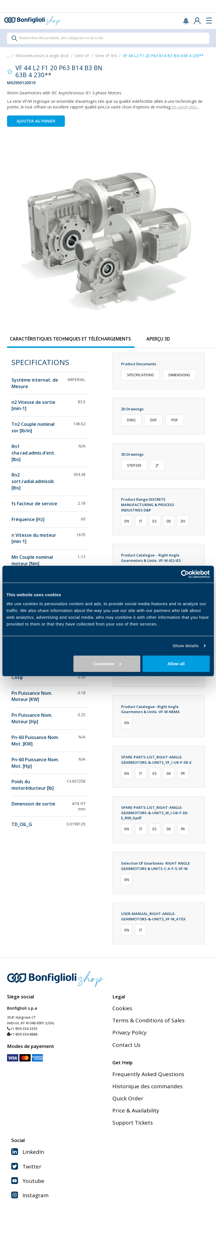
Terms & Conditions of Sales (148, 1020)
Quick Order (127, 1098)
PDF (174, 419)
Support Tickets (132, 1122)
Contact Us (126, 1045)
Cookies (122, 1008)
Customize (107, 663)
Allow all (176, 663)
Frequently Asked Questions (148, 1074)
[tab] (70, 339)
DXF (153, 419)
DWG (131, 419)
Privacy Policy (129, 1032)
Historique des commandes (147, 1086)
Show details (186, 645)
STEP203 (134, 465)
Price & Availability (135, 1110)
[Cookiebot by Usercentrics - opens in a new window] (185, 574)
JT (157, 465)
